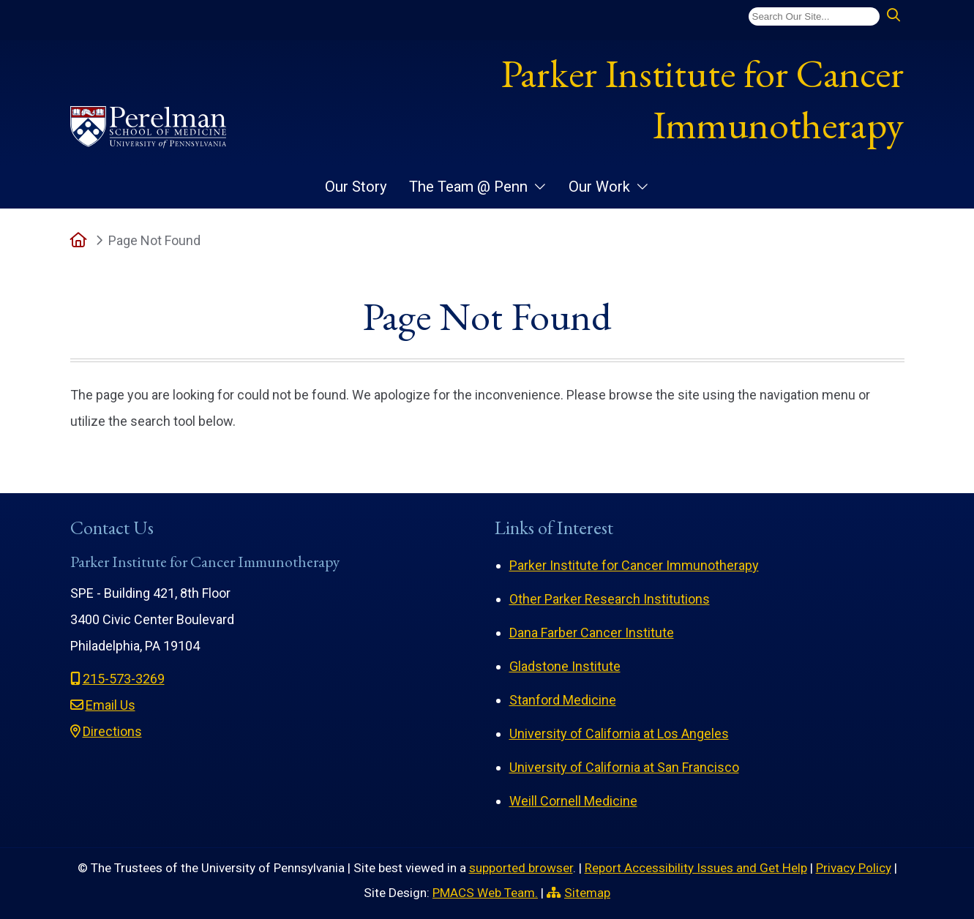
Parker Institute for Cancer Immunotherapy (702, 99)
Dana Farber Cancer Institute (591, 632)
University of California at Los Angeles (619, 733)
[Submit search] (893, 15)
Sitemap (587, 892)
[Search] (814, 16)
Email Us (110, 705)
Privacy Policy (853, 867)
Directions (112, 731)
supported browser (521, 867)
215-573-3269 (124, 678)
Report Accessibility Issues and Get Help (696, 867)
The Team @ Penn (468, 186)
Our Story (356, 186)
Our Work (599, 186)
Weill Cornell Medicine (573, 801)
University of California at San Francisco (624, 767)
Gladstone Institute (565, 666)
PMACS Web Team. (485, 892)
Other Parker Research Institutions (609, 599)
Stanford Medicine (562, 700)
